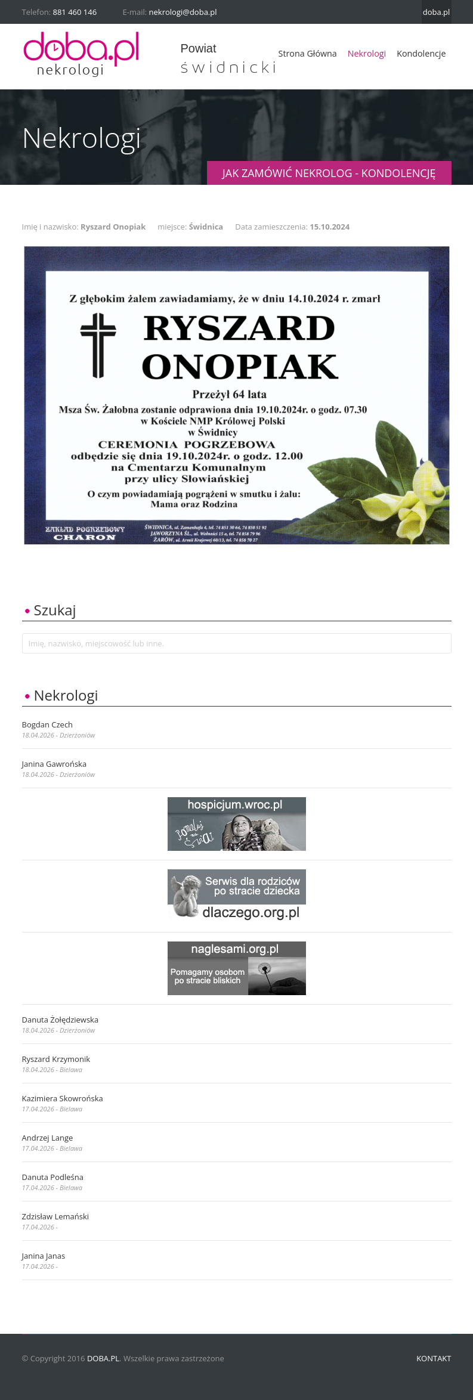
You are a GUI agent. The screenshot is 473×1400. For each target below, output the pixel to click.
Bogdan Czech (47, 724)
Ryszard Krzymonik (56, 1059)
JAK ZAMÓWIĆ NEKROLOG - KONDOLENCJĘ (329, 173)
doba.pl (436, 12)
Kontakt (433, 1358)
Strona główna (308, 53)
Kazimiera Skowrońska (62, 1098)
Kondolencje (421, 53)
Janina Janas (44, 1255)
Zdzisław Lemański (55, 1216)
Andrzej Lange (47, 1137)
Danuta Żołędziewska (60, 1019)
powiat (199, 48)
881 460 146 (75, 12)
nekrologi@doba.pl (183, 12)
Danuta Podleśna (53, 1177)
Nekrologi (367, 53)
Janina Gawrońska (54, 763)
